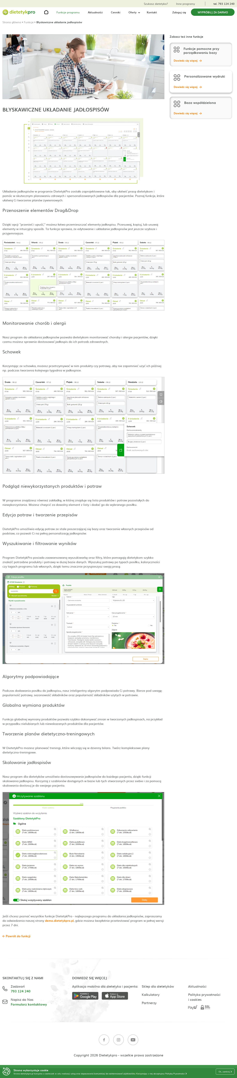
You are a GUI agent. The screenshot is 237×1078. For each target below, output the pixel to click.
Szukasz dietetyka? (156, 4)
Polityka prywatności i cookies (204, 997)
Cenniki (115, 12)
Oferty (132, 12)
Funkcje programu (68, 12)
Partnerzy (149, 1002)
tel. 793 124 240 (224, 4)
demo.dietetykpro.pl (59, 920)
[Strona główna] (18, 12)
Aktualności (95, 12)
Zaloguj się (179, 12)
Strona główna (11, 22)
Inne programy (185, 4)
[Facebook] (104, 1040)
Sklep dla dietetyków (158, 986)
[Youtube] (133, 1040)
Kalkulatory (150, 994)
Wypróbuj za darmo (213, 12)
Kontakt (152, 12)
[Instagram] (118, 1040)
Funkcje (29, 22)
